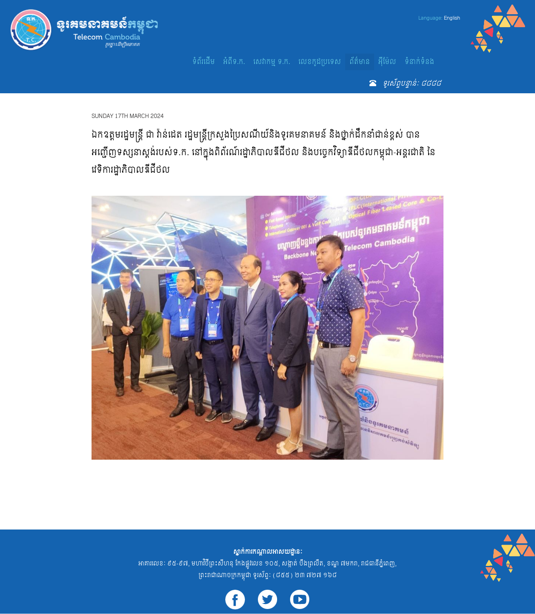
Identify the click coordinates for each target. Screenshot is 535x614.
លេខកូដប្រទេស (319, 62)
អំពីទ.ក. (234, 62)
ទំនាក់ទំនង (419, 62)
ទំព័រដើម (203, 62)
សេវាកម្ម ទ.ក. (271, 62)
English (452, 18)
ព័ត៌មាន (359, 62)
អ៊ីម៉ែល (387, 62)
